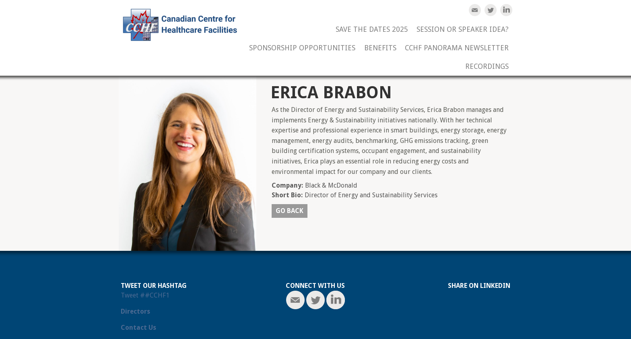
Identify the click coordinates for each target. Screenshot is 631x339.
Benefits (380, 48)
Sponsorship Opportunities (302, 48)
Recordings (487, 66)
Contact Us (138, 327)
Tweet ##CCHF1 (145, 295)
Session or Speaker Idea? (463, 29)
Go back (289, 211)
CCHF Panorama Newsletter (457, 48)
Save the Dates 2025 (372, 29)
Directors (135, 311)
